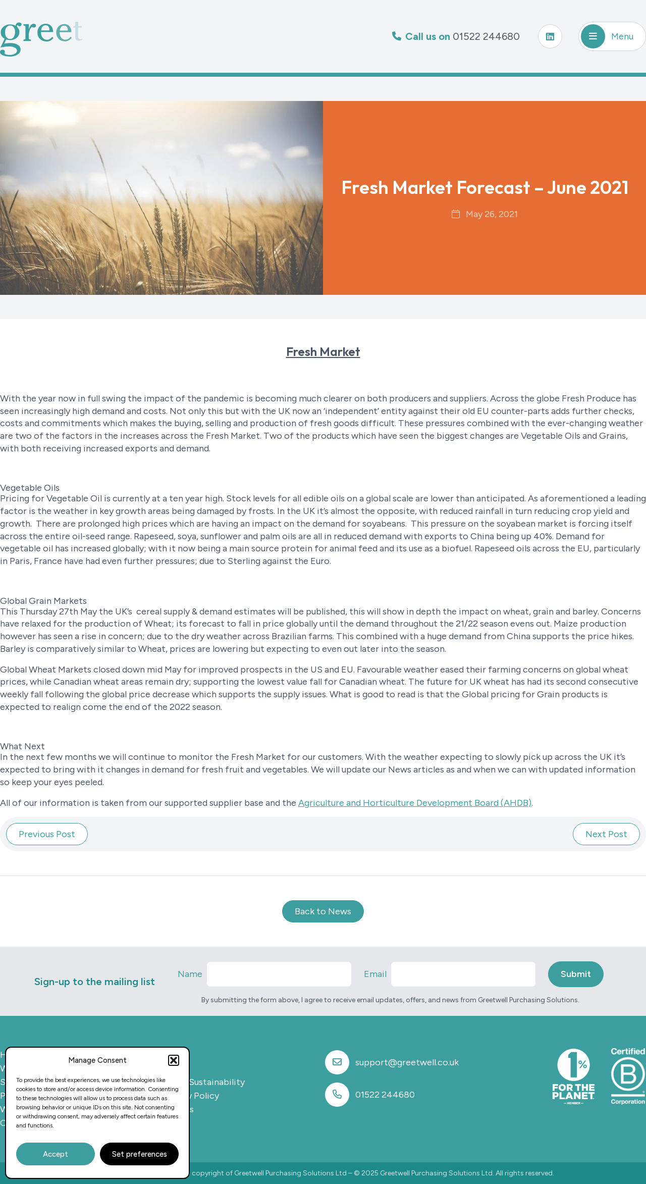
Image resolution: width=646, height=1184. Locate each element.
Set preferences (139, 1154)
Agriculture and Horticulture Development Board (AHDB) (414, 802)
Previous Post (47, 834)
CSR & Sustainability (203, 1082)
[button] (174, 1060)
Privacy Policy (190, 1095)
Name (190, 974)
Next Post (606, 834)
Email (375, 974)
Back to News (323, 911)
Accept (55, 1154)
